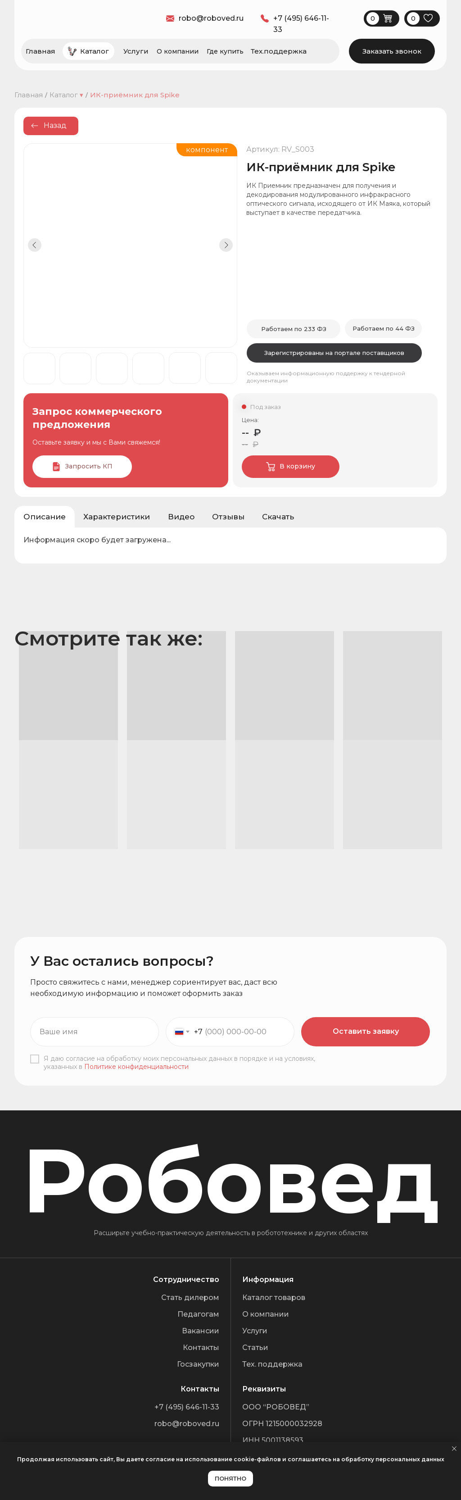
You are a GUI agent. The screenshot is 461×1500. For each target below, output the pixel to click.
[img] (378, 466)
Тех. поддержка (272, 1364)
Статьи (255, 1347)
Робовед (231, 1180)
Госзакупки (198, 1364)
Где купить (225, 51)
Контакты (201, 1347)
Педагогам (198, 1314)
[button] (392, 51)
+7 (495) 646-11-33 (186, 1407)
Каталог (94, 51)
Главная (40, 51)
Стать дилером (190, 1297)
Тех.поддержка (279, 51)
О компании (178, 51)
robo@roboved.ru (186, 1423)
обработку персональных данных (392, 1459)
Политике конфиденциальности (136, 1067)
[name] (94, 1031)
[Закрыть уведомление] (454, 1448)
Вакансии (200, 1331)
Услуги (136, 51)
